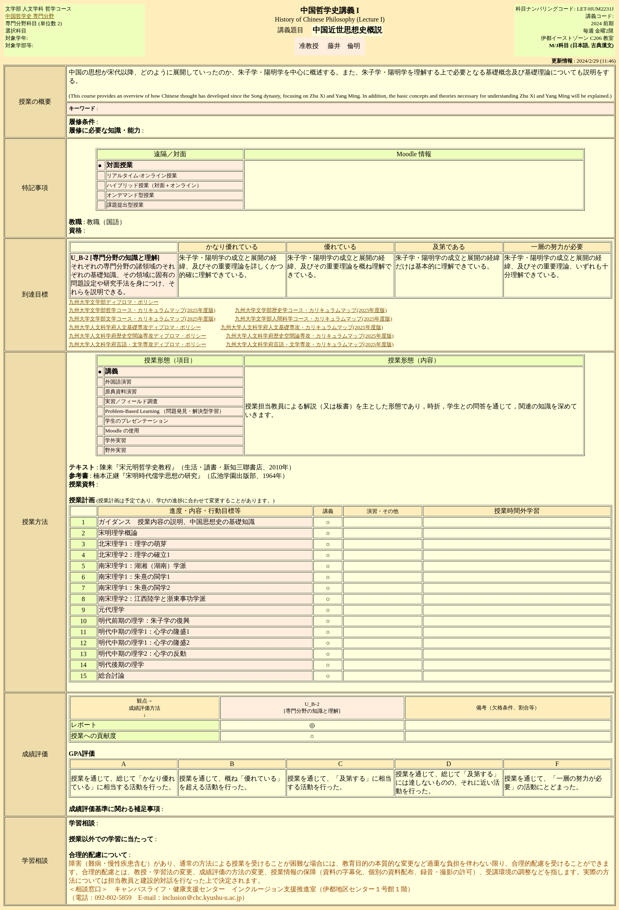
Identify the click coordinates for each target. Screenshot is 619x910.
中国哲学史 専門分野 (29, 16)
